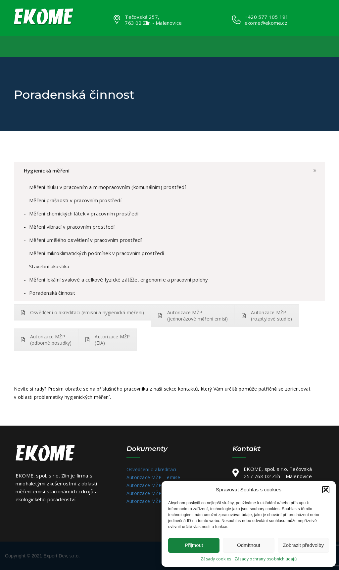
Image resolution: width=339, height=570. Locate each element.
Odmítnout (248, 545)
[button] (325, 489)
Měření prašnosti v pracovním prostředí (75, 200)
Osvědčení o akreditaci (151, 469)
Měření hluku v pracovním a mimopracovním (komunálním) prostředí (107, 187)
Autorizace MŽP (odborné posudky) (46, 339)
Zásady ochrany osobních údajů (265, 559)
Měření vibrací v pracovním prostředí (72, 226)
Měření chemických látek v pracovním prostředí (83, 213)
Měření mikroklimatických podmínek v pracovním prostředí (96, 253)
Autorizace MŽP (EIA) (107, 339)
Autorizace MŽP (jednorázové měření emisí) (193, 315)
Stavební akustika (49, 266)
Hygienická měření (47, 170)
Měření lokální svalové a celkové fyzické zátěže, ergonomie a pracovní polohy (118, 279)
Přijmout (194, 545)
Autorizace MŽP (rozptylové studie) (267, 315)
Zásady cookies (216, 559)
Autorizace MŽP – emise (153, 477)
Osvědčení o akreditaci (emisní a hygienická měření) (82, 312)
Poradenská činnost (52, 292)
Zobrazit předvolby (303, 545)
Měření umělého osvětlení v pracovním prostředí (85, 240)
